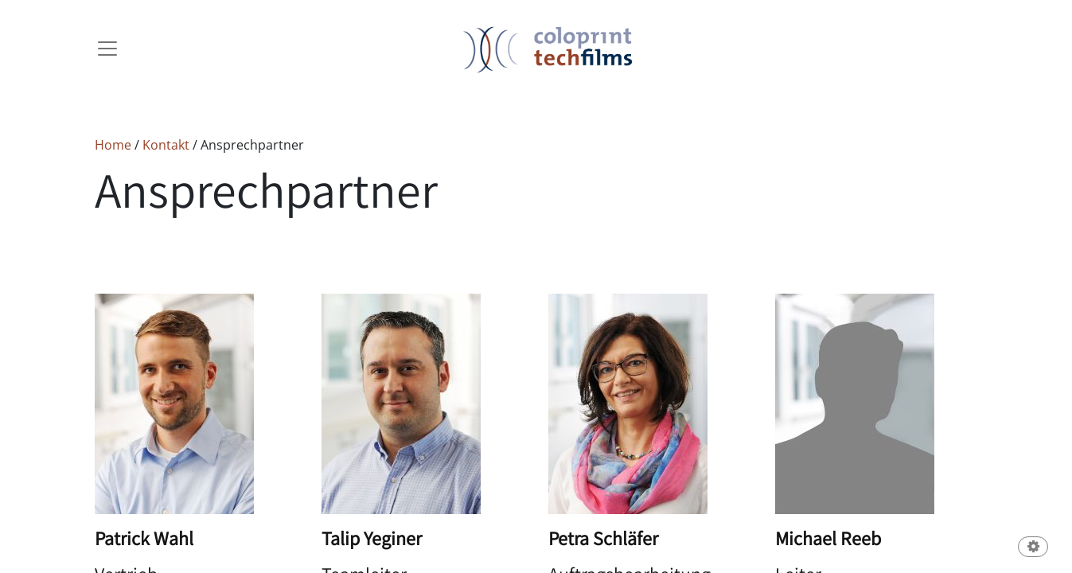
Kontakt (167, 145)
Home (113, 145)
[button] (1033, 547)
